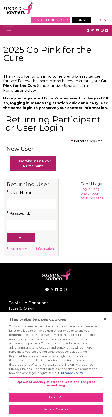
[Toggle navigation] (8, 30)
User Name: (21, 192)
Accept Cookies (56, 409)
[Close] (105, 319)
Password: (19, 213)
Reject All (56, 397)
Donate (82, 20)
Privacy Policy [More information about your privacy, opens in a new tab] (72, 373)
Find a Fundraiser (51, 20)
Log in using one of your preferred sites (92, 193)
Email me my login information (30, 249)
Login (101, 20)
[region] (56, 364)
